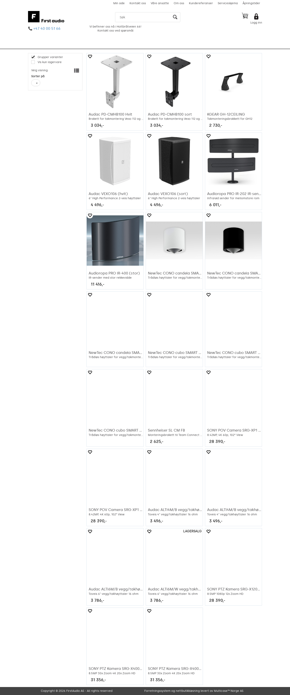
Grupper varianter (50, 57)
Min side (119, 3)
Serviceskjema (228, 3)
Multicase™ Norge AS (228, 691)
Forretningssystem (157, 691)
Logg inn (256, 22)
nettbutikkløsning (188, 691)
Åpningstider (251, 3)
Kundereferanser (201, 3)
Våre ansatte (160, 3)
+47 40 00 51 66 (46, 28)
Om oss (179, 3)
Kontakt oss (137, 3)
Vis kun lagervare (49, 62)
